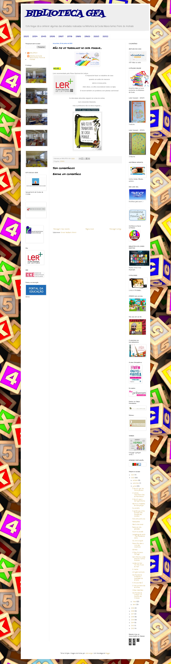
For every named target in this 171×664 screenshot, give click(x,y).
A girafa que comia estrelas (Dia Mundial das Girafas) (138, 513)
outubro (135, 480)
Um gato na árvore (138, 572)
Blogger (107, 653)
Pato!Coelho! (136, 522)
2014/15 (43, 36)
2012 (133, 629)
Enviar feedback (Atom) (68, 233)
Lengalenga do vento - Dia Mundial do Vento (138, 536)
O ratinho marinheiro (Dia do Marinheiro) (138, 495)
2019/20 (87, 36)
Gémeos (135, 550)
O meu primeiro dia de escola (138, 587)
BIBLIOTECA (33, 53)
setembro (136, 483)
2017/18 (69, 36)
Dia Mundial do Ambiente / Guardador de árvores (137, 577)
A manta (135, 569)
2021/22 (105, 36)
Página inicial (90, 229)
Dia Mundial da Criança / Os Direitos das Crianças (137, 595)
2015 (133, 620)
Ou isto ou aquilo (137, 541)
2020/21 (96, 36)
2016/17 (61, 36)
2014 (132, 623)
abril (134, 605)
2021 (133, 475)
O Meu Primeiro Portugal (137, 553)
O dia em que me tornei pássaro (138, 489)
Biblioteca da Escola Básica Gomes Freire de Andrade (37, 57)
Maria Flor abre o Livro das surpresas (138, 545)
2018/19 (78, 36)
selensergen (89, 653)
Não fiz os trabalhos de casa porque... (138, 505)
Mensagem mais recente (61, 229)
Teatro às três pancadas (136, 528)
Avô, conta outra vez (138, 519)
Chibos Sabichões (137, 590)
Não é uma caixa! (137, 524)
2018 (133, 611)
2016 (133, 617)
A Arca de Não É (137, 583)
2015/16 (52, 36)
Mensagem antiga (115, 229)
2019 (133, 608)
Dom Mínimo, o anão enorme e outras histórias (138, 559)
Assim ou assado (137, 532)
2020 (133, 478)
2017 (132, 614)
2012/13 (26, 36)
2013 (133, 626)
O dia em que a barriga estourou (138, 500)
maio (134, 602)
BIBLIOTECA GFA (65, 13)
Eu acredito (136, 508)
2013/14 (34, 36)
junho (135, 486)
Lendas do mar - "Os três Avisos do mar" (138, 565)
